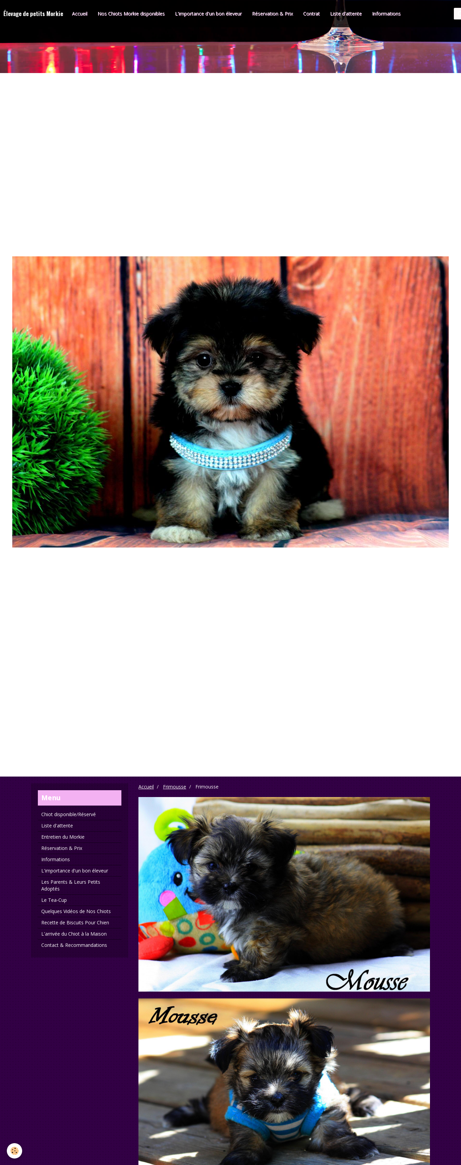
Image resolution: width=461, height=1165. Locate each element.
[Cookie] (14, 1151)
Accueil (79, 13)
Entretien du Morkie (63, 837)
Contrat (311, 13)
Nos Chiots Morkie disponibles (131, 13)
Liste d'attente (346, 13)
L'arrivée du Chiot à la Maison (74, 933)
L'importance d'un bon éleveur (208, 13)
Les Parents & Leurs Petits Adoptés (70, 885)
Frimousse (174, 786)
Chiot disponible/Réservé (68, 814)
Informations (386, 13)
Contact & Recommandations (74, 945)
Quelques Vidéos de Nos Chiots (76, 911)
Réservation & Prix (272, 13)
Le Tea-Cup (54, 900)
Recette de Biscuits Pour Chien (75, 922)
